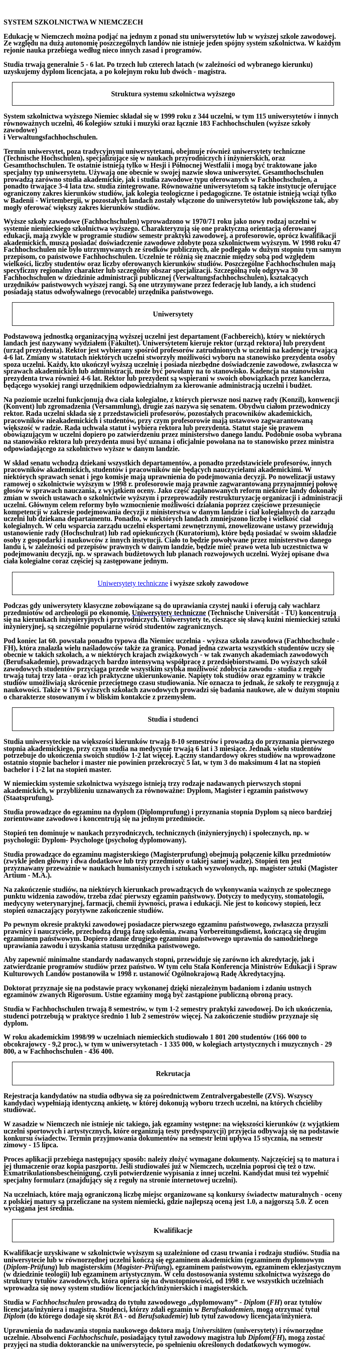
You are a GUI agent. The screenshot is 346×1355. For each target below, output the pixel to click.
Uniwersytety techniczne (133, 583)
